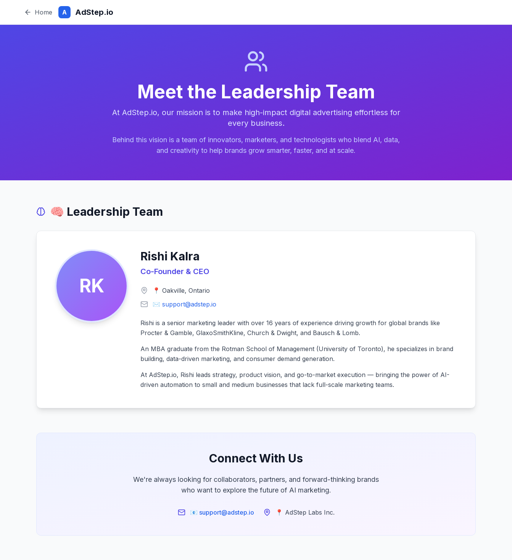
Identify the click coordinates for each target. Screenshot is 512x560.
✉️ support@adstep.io (184, 304)
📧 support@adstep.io (222, 512)
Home (38, 12)
